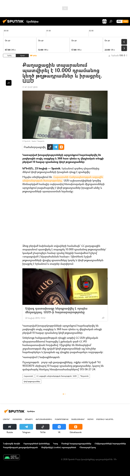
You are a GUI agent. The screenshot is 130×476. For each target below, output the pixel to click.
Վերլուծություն (43, 419)
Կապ (55, 443)
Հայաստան (28, 376)
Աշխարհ (29, 419)
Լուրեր (6, 419)
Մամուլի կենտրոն (104, 419)
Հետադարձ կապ (87, 447)
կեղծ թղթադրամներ (32, 381)
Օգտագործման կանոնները (36, 443)
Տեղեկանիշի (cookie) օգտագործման (58, 447)
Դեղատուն (84, 376)
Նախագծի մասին (11, 443)
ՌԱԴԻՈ (90, 419)
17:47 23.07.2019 (29, 87)
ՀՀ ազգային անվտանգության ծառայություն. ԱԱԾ (56, 376)
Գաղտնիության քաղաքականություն (20, 447)
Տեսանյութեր (78, 419)
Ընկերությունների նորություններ (110, 443)
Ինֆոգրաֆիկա (61, 419)
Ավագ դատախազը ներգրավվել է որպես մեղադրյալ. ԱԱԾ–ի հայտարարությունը (56, 310)
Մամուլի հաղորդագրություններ (76, 443)
